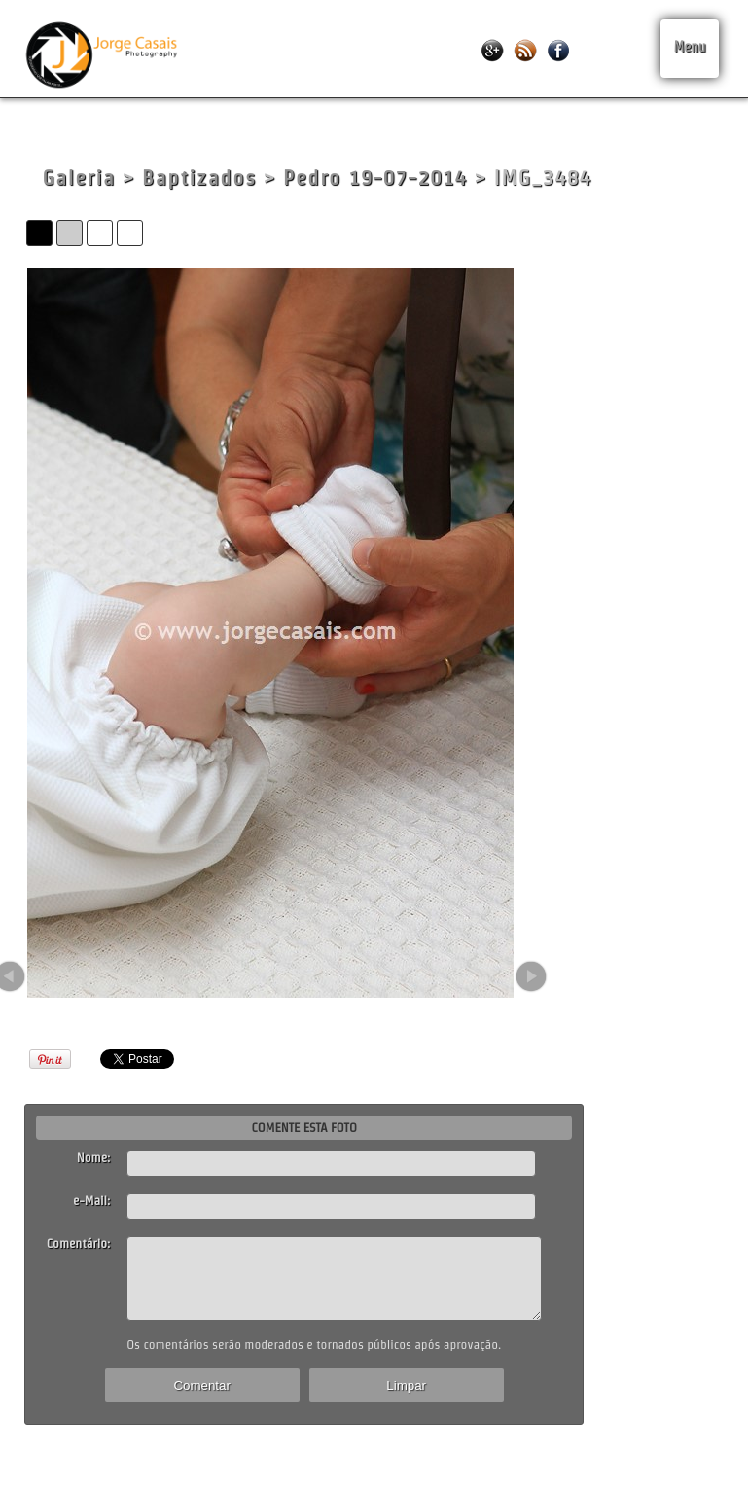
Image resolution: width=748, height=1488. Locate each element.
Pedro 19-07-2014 (375, 177)
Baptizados (199, 177)
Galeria (78, 177)
